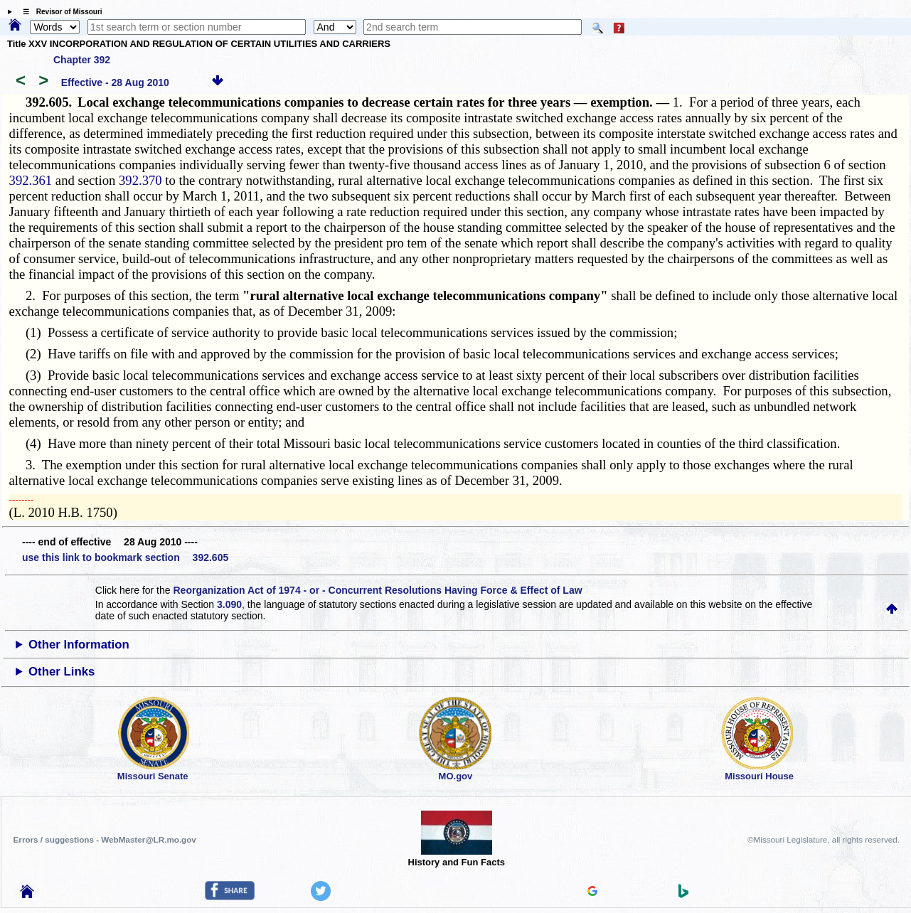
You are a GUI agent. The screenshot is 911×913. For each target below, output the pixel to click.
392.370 (140, 180)
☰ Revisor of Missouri (59, 12)
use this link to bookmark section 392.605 (125, 557)
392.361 (31, 180)
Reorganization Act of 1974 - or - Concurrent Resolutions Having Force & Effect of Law (377, 590)
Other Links (61, 671)
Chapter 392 (81, 59)
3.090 (229, 604)
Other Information (78, 644)
